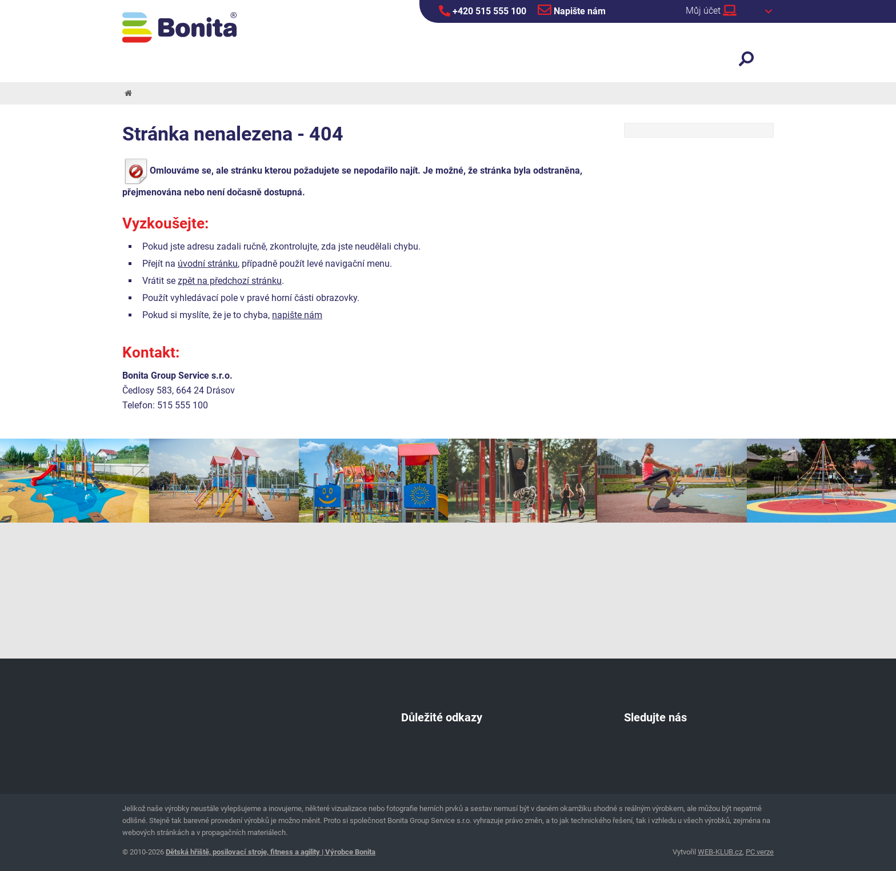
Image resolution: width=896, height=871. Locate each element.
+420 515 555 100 (482, 11)
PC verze (760, 852)
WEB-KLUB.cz (720, 852)
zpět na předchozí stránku (230, 280)
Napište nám (572, 10)
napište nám (297, 315)
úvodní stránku (208, 263)
